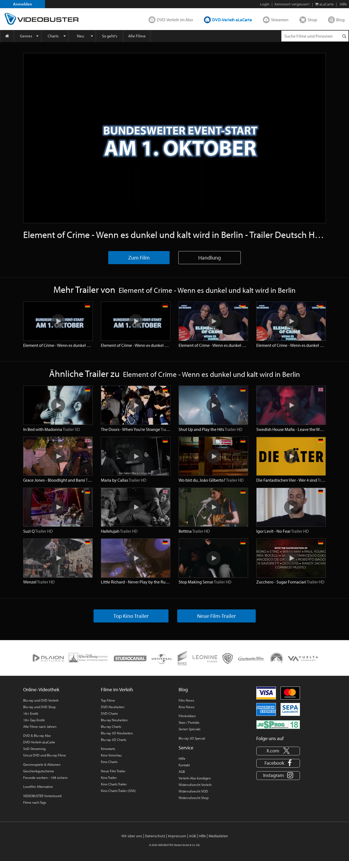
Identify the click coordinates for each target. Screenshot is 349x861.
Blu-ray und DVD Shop (39, 707)
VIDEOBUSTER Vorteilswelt (42, 796)
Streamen (279, 19)
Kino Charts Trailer (114, 784)
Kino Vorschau (111, 755)
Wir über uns (131, 835)
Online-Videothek (41, 689)
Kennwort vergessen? (292, 4)
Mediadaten (218, 835)
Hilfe (182, 758)
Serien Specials (189, 729)
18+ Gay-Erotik (34, 720)
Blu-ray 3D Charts (113, 739)
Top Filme (108, 700)
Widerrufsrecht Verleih (195, 784)
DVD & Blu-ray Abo (37, 735)
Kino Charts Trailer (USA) (118, 790)
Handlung (209, 257)
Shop (312, 19)
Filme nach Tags (34, 802)
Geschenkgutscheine (38, 771)
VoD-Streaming (34, 748)
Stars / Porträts (189, 722)
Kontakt (184, 765)
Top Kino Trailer (131, 615)
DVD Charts (109, 713)
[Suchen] (344, 36)
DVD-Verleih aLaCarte (232, 19)
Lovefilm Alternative (38, 786)
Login (264, 4)
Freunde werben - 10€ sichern (45, 777)
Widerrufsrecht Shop (194, 798)
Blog (340, 19)
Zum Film (139, 257)
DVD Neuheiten (112, 707)
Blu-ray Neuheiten (114, 720)
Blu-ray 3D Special (192, 738)
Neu (80, 35)
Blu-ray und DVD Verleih (41, 700)
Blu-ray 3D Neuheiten (117, 733)
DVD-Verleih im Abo (175, 19)
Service (186, 747)
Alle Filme (137, 35)
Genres (26, 35)
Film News (186, 700)
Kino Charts (109, 761)
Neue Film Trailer (113, 771)
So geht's (109, 35)
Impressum (177, 835)
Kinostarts (108, 748)
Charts (53, 35)
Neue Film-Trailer (216, 615)
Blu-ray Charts (111, 726)
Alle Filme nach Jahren (39, 726)
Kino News (186, 707)
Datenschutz (155, 835)
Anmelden (22, 4)
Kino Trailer (109, 777)
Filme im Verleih (117, 689)
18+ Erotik (30, 713)
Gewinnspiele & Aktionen (42, 764)
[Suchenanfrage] (314, 36)
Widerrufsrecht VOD (193, 791)
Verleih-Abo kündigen (195, 778)
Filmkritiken (187, 716)
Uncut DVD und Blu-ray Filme (44, 755)
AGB (182, 771)
